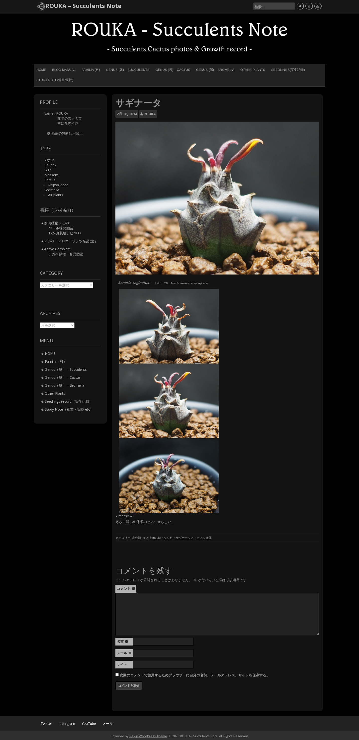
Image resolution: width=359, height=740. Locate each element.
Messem (51, 174)
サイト (122, 663)
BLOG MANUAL (64, 69)
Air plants (55, 194)
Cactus (49, 179)
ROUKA (150, 113)
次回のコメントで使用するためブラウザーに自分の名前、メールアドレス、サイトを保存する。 (195, 674)
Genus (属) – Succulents (127, 69)
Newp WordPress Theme (148, 735)
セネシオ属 (204, 537)
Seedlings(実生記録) (288, 69)
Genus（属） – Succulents (66, 368)
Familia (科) (91, 69)
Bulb (48, 169)
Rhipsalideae (58, 184)
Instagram (67, 722)
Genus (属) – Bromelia (215, 69)
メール (124, 651)
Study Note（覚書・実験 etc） (69, 408)
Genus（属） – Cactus (63, 376)
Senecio (155, 537)
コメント (126, 587)
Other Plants (252, 69)
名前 (122, 640)
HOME (41, 69)
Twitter (46, 722)
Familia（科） (56, 360)
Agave (49, 159)
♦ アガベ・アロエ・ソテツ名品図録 (68, 240)
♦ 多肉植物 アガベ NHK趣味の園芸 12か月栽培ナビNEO (61, 227)
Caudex (50, 164)
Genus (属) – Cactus (172, 69)
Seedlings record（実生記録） (68, 400)
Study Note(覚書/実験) (54, 79)
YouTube (89, 722)
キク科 (168, 537)
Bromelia (51, 189)
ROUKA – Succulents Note (83, 5)
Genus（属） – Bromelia (64, 384)
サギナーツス (185, 537)
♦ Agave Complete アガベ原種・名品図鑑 (62, 251)
